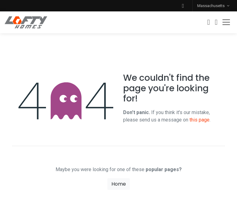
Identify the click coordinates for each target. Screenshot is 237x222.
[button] (183, 5)
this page (199, 120)
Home (118, 183)
